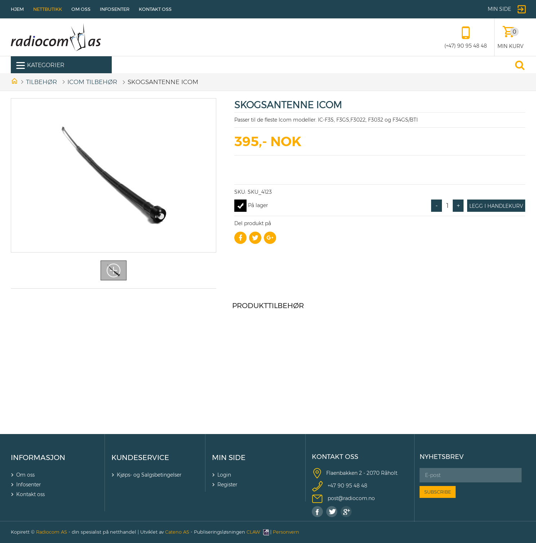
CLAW (258, 532)
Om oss (80, 9)
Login (224, 475)
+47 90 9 (338, 485)
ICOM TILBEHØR (92, 82)
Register (227, 484)
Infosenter (114, 9)
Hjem (17, 9)
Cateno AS (177, 532)
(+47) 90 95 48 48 (465, 46)
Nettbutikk (47, 9)
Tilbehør (41, 82)
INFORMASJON (38, 457)
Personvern (286, 532)
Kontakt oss (155, 9)
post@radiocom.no (351, 498)
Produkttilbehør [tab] (268, 305)
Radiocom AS (51, 532)
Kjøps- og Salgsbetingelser (149, 475)
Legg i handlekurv (496, 206)
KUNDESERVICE (140, 457)
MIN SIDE (228, 457)
